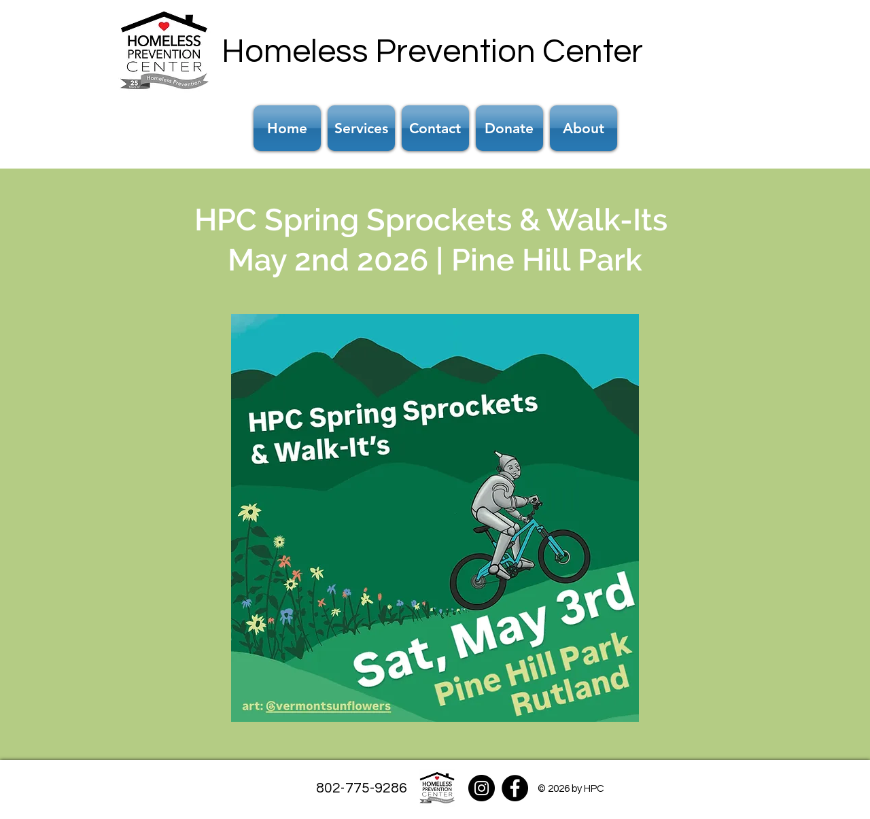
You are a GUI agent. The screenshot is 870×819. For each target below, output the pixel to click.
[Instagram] (481, 788)
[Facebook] (515, 788)
